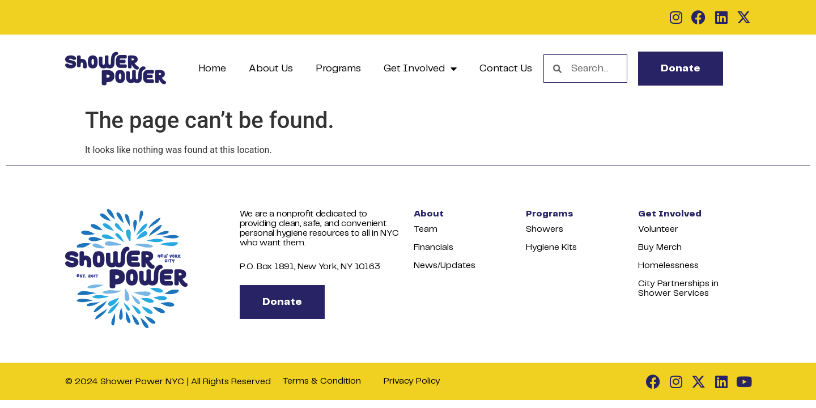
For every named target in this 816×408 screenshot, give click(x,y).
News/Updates (444, 265)
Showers (544, 229)
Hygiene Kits (551, 247)
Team (425, 229)
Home (212, 68)
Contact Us (505, 68)
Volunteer (658, 229)
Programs (338, 68)
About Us (271, 68)
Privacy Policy (412, 381)
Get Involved (420, 68)
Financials (433, 247)
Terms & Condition (321, 381)
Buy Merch (660, 247)
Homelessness (668, 265)
